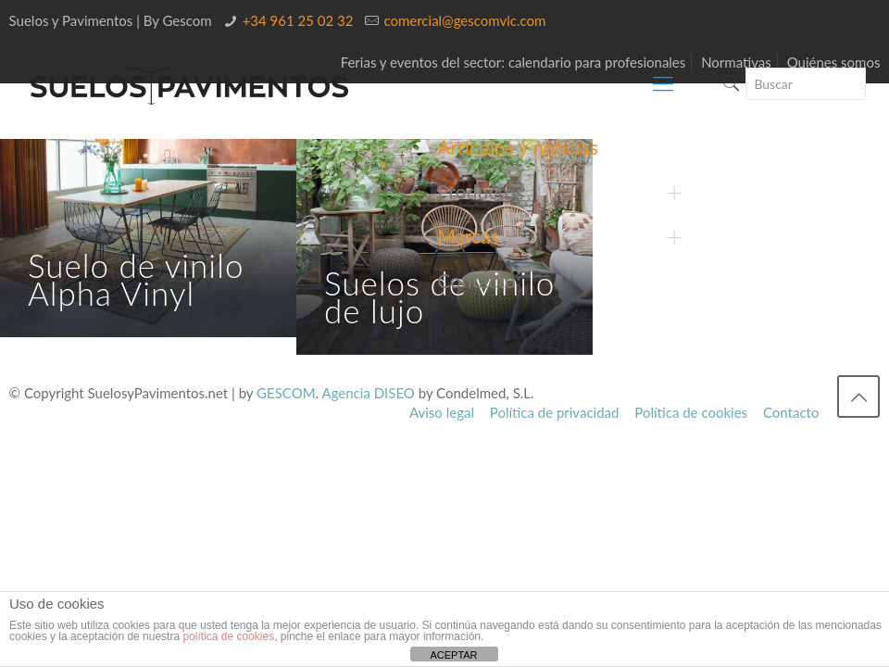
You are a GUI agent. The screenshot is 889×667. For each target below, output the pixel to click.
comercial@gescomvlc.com (464, 20)
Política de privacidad (555, 412)
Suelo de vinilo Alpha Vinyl (136, 278)
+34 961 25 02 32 (298, 20)
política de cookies (228, 636)
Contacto (791, 412)
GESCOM (286, 392)
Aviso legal (441, 412)
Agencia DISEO (368, 392)
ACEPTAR (453, 655)
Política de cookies (690, 412)
